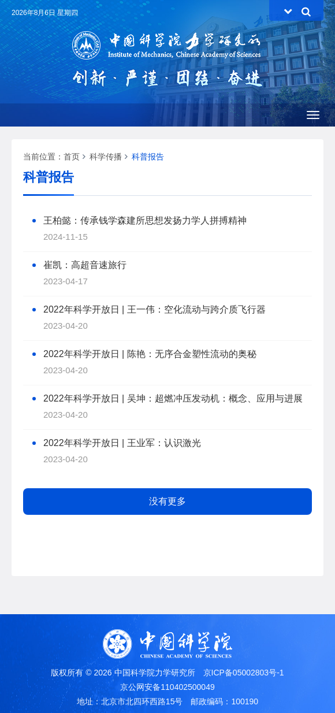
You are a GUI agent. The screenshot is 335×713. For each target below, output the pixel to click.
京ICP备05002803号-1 (243, 672)
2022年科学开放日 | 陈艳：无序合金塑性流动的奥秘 (149, 354)
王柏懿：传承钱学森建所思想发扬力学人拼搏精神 (145, 220)
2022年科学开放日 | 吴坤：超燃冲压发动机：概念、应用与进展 (173, 398)
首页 (72, 156)
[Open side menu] (313, 114)
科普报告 (148, 156)
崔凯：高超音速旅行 (84, 265)
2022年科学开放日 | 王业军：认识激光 (122, 443)
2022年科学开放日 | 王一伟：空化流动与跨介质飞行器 (154, 309)
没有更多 (167, 501)
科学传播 (106, 156)
